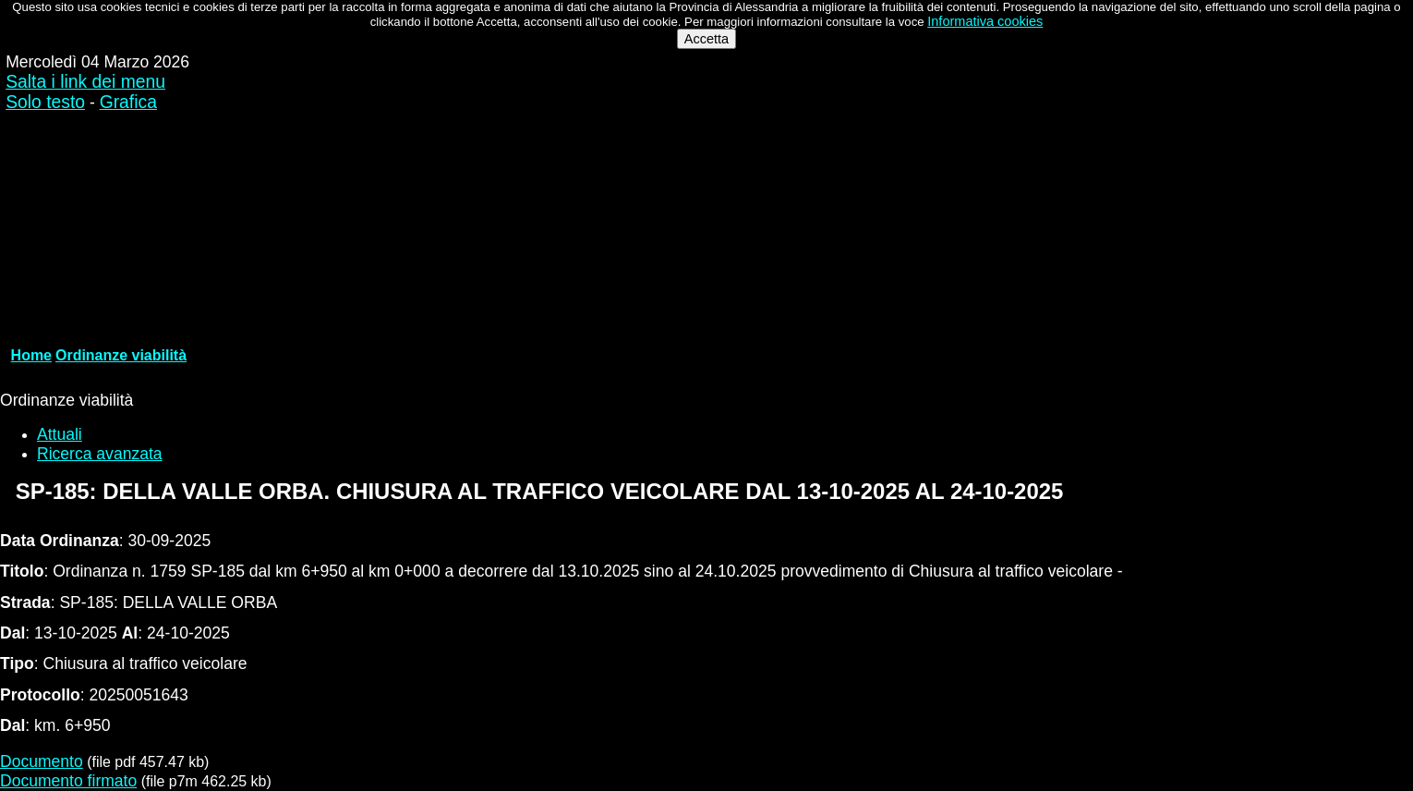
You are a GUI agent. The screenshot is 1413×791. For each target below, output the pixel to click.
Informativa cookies (985, 21)
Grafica (128, 102)
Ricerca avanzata (100, 453)
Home (31, 355)
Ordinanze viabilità (121, 355)
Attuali (59, 434)
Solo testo (45, 102)
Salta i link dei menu (85, 81)
